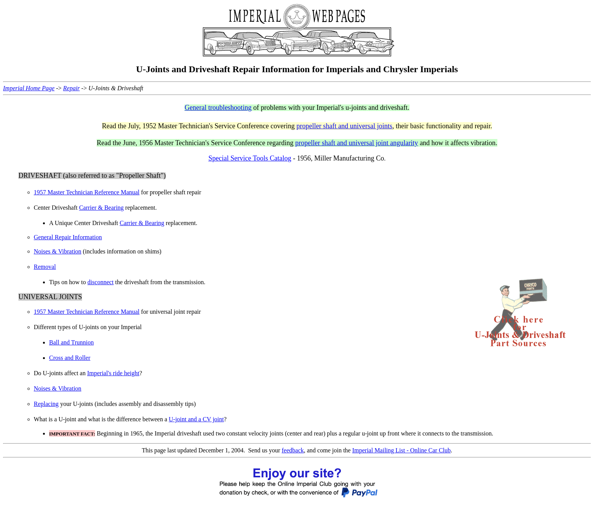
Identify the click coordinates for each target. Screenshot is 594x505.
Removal (45, 266)
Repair (71, 88)
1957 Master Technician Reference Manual (87, 192)
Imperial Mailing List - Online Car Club (401, 450)
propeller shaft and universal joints (344, 126)
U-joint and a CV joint (196, 419)
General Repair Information (68, 237)
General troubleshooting (217, 107)
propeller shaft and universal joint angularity (356, 143)
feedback (293, 450)
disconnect (100, 282)
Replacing (46, 404)
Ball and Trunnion (71, 342)
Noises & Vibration (57, 251)
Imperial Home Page (28, 88)
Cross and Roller (69, 357)
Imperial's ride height (113, 373)
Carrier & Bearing (101, 207)
